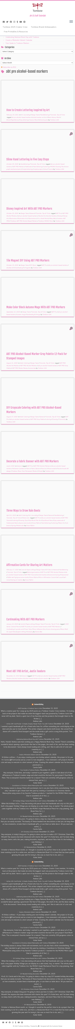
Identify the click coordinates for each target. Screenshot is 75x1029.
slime (45, 169)
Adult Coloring (24, 363)
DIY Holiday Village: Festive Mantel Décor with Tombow (30, 801)
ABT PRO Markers (18, 167)
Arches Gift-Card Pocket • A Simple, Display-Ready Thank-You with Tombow (29, 724)
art (46, 117)
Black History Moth (54, 117)
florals (59, 469)
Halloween (28, 167)
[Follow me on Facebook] (11, 21)
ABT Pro (58, 213)
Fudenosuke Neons (12, 523)
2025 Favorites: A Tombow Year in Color (30, 708)
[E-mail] (4, 21)
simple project (38, 169)
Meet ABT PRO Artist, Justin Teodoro (25, 671)
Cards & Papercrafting (28, 570)
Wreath (40, 471)
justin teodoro (44, 678)
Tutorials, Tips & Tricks (57, 115)
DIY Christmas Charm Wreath (30, 832)
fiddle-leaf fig (11, 577)
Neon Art (62, 523)
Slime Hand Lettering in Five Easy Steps (27, 159)
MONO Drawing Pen (57, 167)
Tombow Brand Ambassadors (43, 27)
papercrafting (21, 632)
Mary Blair (53, 218)
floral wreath (52, 469)
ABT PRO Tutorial (30, 575)
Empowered (64, 575)
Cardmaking (10, 629)
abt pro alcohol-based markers (21, 117)
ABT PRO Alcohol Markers (28, 366)
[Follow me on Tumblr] (18, 21)
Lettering (46, 167)
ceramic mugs (21, 314)
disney (60, 216)
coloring (48, 419)
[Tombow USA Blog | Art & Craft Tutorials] (37, 7)
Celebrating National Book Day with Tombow (22, 37)
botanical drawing (54, 575)
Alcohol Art (42, 216)
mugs (39, 314)
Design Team (35, 115)
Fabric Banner (35, 469)
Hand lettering (38, 167)
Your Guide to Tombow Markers (17, 43)
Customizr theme (57, 1026)
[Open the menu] (71, 21)
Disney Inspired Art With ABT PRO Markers (29, 208)
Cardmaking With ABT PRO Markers (25, 619)
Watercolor (26, 518)
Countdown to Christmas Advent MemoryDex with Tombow (30, 785)
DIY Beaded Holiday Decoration (30, 816)
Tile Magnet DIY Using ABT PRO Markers (27, 260)
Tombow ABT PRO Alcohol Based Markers (24, 221)
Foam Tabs (28, 629)
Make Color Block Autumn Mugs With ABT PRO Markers (35, 307)
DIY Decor (33, 265)
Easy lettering (24, 120)
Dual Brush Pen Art (34, 520)
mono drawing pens (53, 629)
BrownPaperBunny (12, 120)
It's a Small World (43, 218)
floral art (44, 469)
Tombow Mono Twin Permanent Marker (24, 471)
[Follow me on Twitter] (8, 21)
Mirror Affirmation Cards (47, 577)
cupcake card (19, 629)
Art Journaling (25, 115)
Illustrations (32, 218)
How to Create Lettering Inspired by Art (28, 110)
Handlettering (44, 115)
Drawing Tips (23, 520)
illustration (13, 218)
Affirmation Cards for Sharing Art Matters (29, 565)
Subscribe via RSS (9, 67)
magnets (28, 268)
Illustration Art (23, 218)
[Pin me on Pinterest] (25, 21)
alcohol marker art (38, 117)
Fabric (28, 469)
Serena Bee (38, 632)
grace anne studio (25, 523)
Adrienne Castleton (19, 469)
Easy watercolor (59, 520)
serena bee (32, 368)
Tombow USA (54, 120)
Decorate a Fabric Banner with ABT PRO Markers (32, 461)
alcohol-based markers (31, 678)
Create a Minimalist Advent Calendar (19, 40)
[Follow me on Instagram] (15, 21)
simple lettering (28, 169)
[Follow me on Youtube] (21, 21)
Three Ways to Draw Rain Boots (23, 510)
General (32, 213)
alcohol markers (52, 216)
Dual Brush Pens (47, 520)
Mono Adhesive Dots (39, 629)
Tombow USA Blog (38, 704)
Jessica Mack (33, 120)
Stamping (30, 632)
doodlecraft (10, 268)
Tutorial (50, 169)
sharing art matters (17, 580)
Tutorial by (62, 419)
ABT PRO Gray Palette (37, 419)
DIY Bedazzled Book (30, 847)
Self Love (59, 577)
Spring (13, 525)
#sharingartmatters (33, 572)
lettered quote (43, 120)
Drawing (55, 419)
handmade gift (19, 268)
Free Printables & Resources (16, 31)
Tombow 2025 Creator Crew (15, 27)
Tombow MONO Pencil (46, 221)
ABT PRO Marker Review (20, 368)
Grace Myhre (36, 523)
